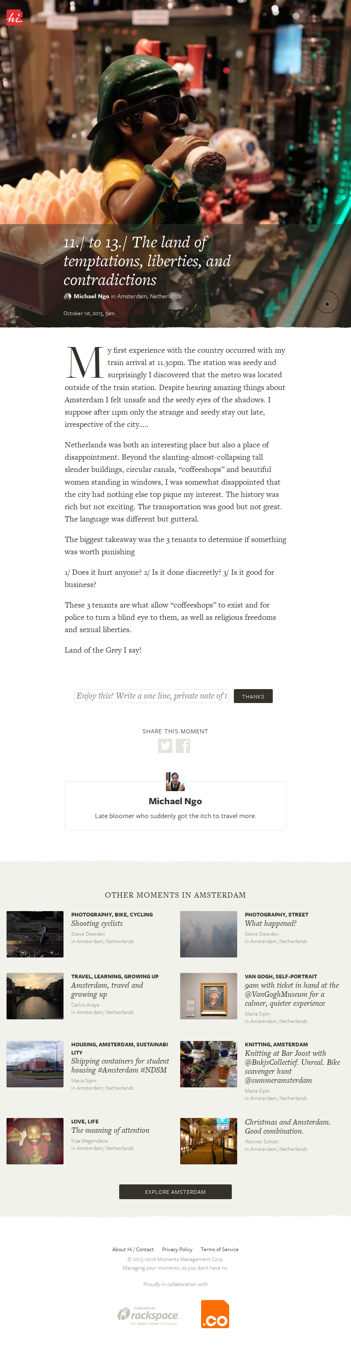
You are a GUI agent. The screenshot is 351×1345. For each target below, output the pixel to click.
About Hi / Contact (133, 1249)
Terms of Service (220, 1249)
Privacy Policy (177, 1249)
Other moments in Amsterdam (175, 895)
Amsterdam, (149, 295)
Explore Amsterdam (175, 1192)
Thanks (253, 696)
